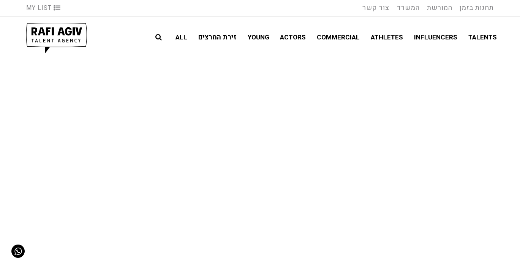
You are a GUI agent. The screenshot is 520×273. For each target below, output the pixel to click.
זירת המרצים (217, 37)
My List (43, 8)
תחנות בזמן (477, 8)
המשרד (408, 8)
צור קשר (375, 8)
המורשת (439, 8)
